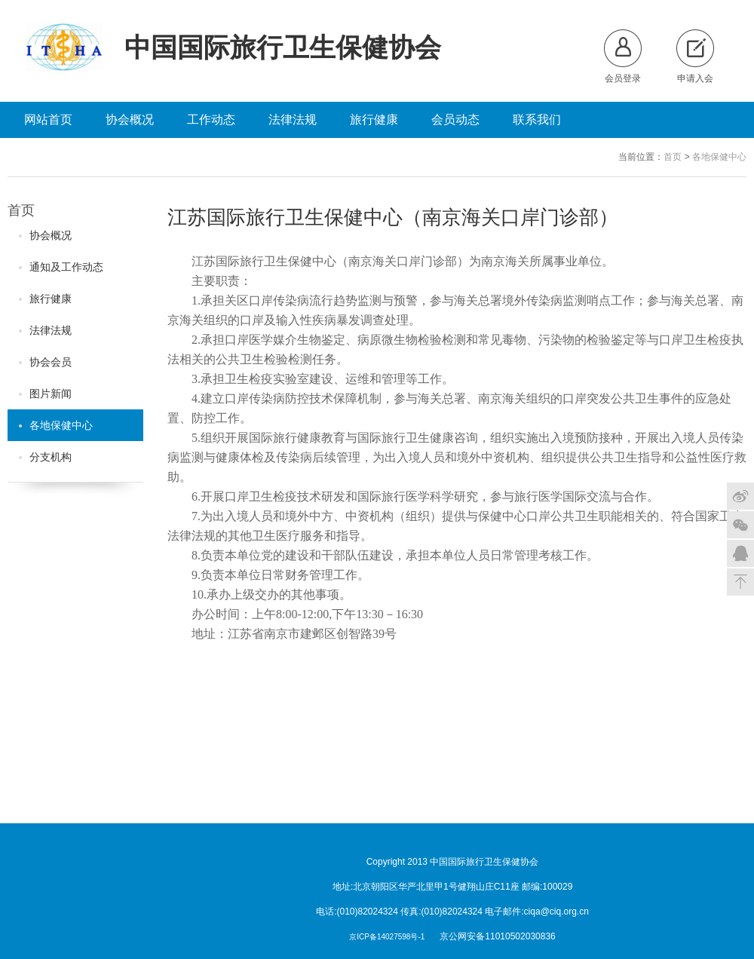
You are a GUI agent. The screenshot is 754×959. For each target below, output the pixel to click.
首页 (673, 157)
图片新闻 (45, 394)
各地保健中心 (719, 157)
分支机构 (45, 457)
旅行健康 (374, 119)
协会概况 (130, 119)
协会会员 (45, 362)
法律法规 (292, 119)
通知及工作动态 (61, 267)
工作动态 (211, 119)
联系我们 (537, 119)
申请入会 (695, 56)
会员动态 (455, 119)
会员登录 (623, 56)
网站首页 (48, 119)
